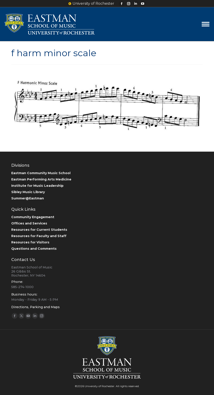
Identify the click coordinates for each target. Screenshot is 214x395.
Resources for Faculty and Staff (38, 236)
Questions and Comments (34, 249)
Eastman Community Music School (41, 173)
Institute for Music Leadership (37, 186)
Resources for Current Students (39, 230)
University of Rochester (91, 3)
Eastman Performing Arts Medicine (41, 179)
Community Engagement (32, 217)
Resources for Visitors (30, 242)
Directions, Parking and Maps (35, 307)
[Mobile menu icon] (205, 24)
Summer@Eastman (27, 198)
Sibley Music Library (28, 192)
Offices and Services (29, 223)
